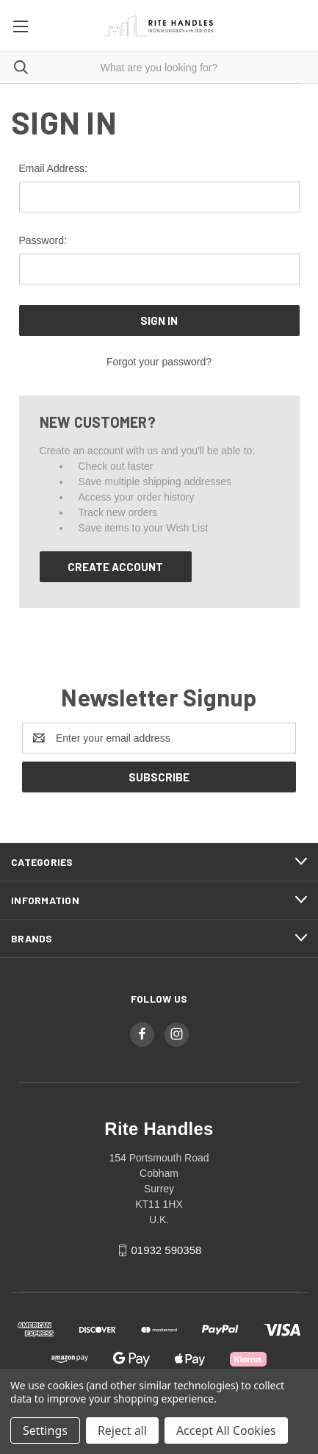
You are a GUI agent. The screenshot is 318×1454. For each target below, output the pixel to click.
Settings (45, 1430)
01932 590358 (166, 1250)
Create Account (115, 566)
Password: (43, 240)
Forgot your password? (159, 362)
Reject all (122, 1430)
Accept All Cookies (226, 1430)
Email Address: (53, 168)
